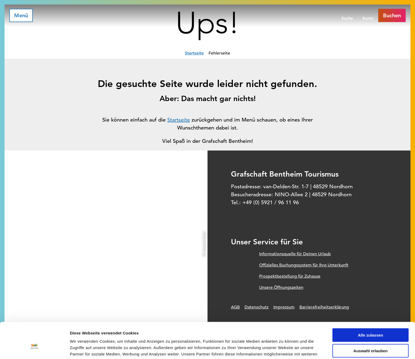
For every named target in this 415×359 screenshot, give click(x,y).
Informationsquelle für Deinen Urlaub (295, 254)
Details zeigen (283, 348)
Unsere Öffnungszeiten (281, 287)
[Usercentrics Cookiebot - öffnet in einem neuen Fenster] (34, 349)
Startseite (194, 53)
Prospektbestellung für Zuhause (289, 276)
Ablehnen (370, 337)
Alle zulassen (370, 306)
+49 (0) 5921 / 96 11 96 (270, 202)
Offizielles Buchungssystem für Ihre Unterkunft (303, 265)
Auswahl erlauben (370, 321)
